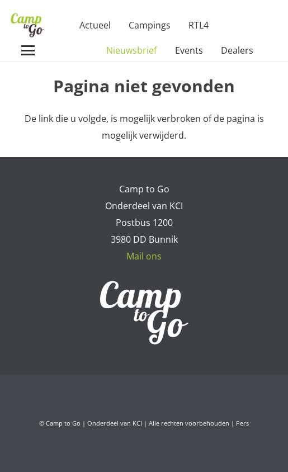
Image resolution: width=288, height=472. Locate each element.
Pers (242, 423)
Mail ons (144, 256)
